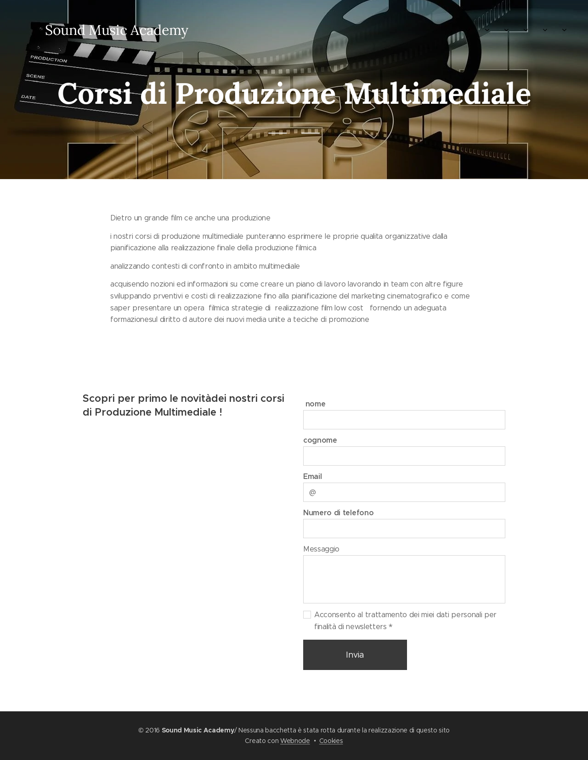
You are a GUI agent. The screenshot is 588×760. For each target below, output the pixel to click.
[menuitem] (226, 29)
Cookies (331, 741)
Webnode (295, 741)
